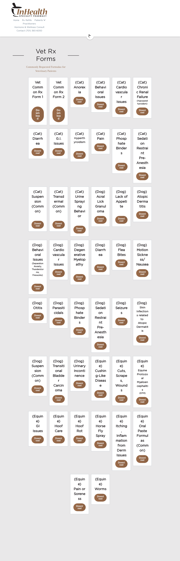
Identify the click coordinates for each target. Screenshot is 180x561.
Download (40, 78)
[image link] (90, 10)
